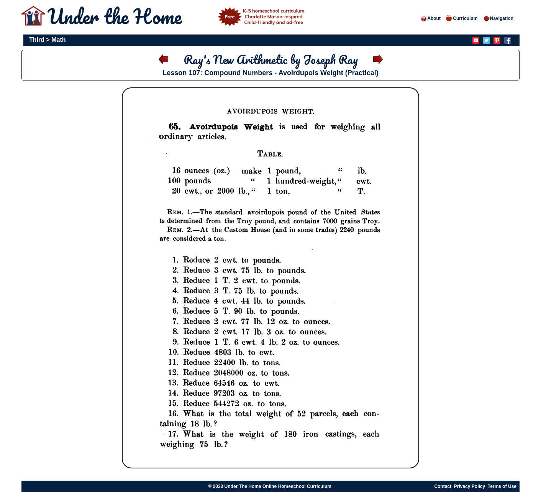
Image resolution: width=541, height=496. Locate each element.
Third (36, 39)
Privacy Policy (469, 486)
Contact (442, 486)
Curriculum (461, 18)
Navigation (498, 18)
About (430, 18)
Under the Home (177, 16)
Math (58, 39)
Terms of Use (502, 486)
